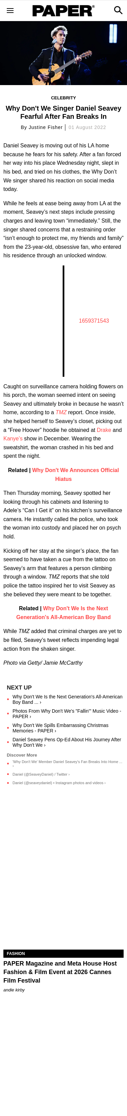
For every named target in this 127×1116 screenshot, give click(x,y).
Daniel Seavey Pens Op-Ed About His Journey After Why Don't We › (67, 742)
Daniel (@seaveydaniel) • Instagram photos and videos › (59, 783)
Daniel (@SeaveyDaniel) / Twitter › (41, 774)
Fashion (16, 953)
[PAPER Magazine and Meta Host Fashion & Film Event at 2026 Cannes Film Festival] (63, 919)
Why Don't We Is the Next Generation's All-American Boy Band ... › (68, 699)
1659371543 (94, 321)
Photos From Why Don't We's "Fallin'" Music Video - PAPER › (67, 713)
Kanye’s (13, 438)
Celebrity (63, 97)
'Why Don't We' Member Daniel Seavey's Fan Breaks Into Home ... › (67, 764)
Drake (104, 430)
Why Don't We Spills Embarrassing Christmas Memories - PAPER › (60, 728)
